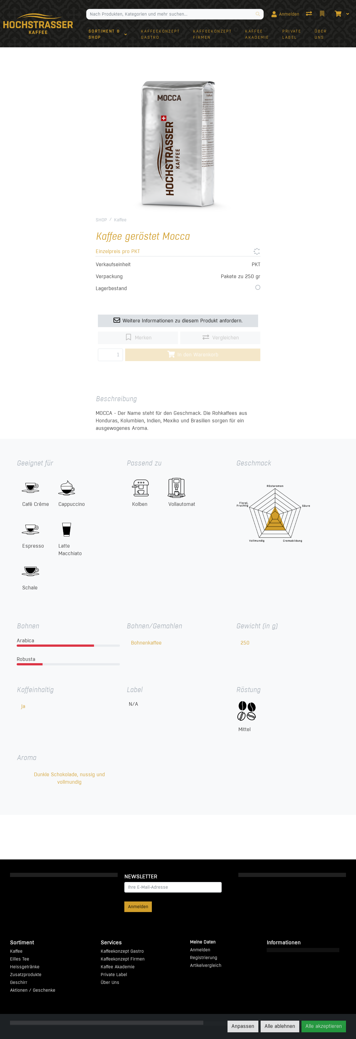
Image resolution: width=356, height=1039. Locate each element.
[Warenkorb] (337, 14)
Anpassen (242, 1026)
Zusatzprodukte (25, 974)
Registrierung (203, 957)
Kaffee (120, 219)
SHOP (101, 219)
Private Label (114, 974)
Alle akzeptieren (323, 1026)
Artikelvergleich (205, 965)
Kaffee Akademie (118, 966)
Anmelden (138, 906)
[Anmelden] (285, 14)
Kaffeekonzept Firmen (123, 959)
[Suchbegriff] (169, 14)
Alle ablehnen (279, 1026)
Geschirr (18, 982)
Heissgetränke (24, 966)
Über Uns (110, 982)
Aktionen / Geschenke (32, 990)
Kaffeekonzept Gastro (122, 951)
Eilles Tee (19, 959)
